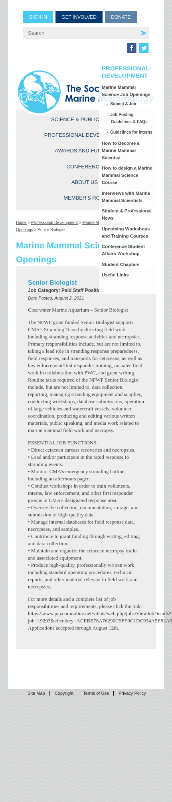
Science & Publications (84, 119)
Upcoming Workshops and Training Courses (126, 232)
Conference (85, 167)
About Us (84, 182)
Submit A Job (123, 104)
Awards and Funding (84, 151)
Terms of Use (96, 693)
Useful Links (115, 274)
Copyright (64, 693)
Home (21, 222)
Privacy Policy (132, 693)
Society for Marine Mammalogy (86, 91)
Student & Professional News (127, 214)
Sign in (38, 17)
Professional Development (84, 135)
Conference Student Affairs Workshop (123, 250)
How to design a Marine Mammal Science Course (127, 175)
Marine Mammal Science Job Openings (126, 91)
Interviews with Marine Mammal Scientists (126, 197)
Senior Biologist (52, 282)
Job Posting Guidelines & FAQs (129, 118)
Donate (120, 17)
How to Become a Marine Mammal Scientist (121, 150)
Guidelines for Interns (131, 132)
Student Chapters (121, 264)
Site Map (36, 693)
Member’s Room (86, 198)
